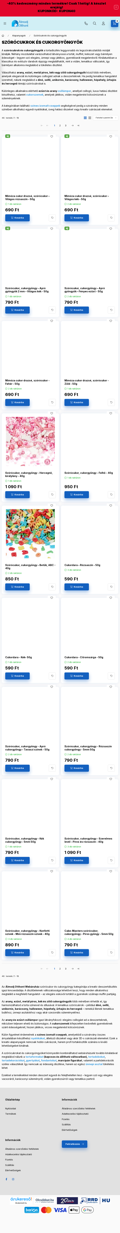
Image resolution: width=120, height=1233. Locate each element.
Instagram (13, 1179)
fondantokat (49, 1060)
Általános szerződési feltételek (78, 1108)
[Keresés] (94, 23)
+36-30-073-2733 (86, 23)
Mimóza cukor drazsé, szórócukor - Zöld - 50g (86, 382)
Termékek (10, 1113)
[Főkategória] (3, 35)
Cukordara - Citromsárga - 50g (83, 657)
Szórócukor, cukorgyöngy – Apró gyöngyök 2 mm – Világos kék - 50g (27, 290)
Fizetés (66, 1119)
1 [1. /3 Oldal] (54, 125)
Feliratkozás (73, 1144)
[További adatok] (52, 217)
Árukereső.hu (21, 1203)
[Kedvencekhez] (51, 136)
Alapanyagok (19, 35)
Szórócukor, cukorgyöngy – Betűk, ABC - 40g (30, 567)
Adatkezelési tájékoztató (75, 1113)
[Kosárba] (17, 217)
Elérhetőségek (69, 1129)
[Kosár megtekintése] (114, 23)
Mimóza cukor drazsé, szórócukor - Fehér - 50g (27, 382)
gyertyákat (33, 1060)
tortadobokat (96, 1056)
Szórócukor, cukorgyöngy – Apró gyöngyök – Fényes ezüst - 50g (84, 290)
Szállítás (66, 1124)
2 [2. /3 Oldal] (60, 125)
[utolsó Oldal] (78, 125)
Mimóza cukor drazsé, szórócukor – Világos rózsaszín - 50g (27, 197)
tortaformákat (34, 1056)
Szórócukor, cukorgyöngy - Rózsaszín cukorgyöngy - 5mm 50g (88, 748)
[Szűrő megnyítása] (3, 68)
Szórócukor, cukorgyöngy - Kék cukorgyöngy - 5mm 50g (24, 840)
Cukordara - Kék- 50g (18, 657)
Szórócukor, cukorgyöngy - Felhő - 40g (88, 472)
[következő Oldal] (72, 125)
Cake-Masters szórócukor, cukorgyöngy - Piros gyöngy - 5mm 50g (88, 932)
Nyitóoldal (10, 1108)
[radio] (89, 117)
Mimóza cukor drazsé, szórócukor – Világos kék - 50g (86, 197)
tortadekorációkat (13, 1060)
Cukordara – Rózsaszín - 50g (82, 565)
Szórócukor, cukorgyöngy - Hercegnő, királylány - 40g (29, 474)
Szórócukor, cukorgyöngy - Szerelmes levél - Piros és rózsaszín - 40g (88, 840)
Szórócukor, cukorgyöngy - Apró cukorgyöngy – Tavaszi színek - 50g (27, 748)
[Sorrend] (105, 118)
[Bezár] (116, 7)
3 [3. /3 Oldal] (65, 125)
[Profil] (103, 23)
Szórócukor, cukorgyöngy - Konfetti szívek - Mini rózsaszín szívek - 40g (27, 932)
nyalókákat (38, 1038)
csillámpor (64, 90)
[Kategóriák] (5, 23)
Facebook (6, 1179)
